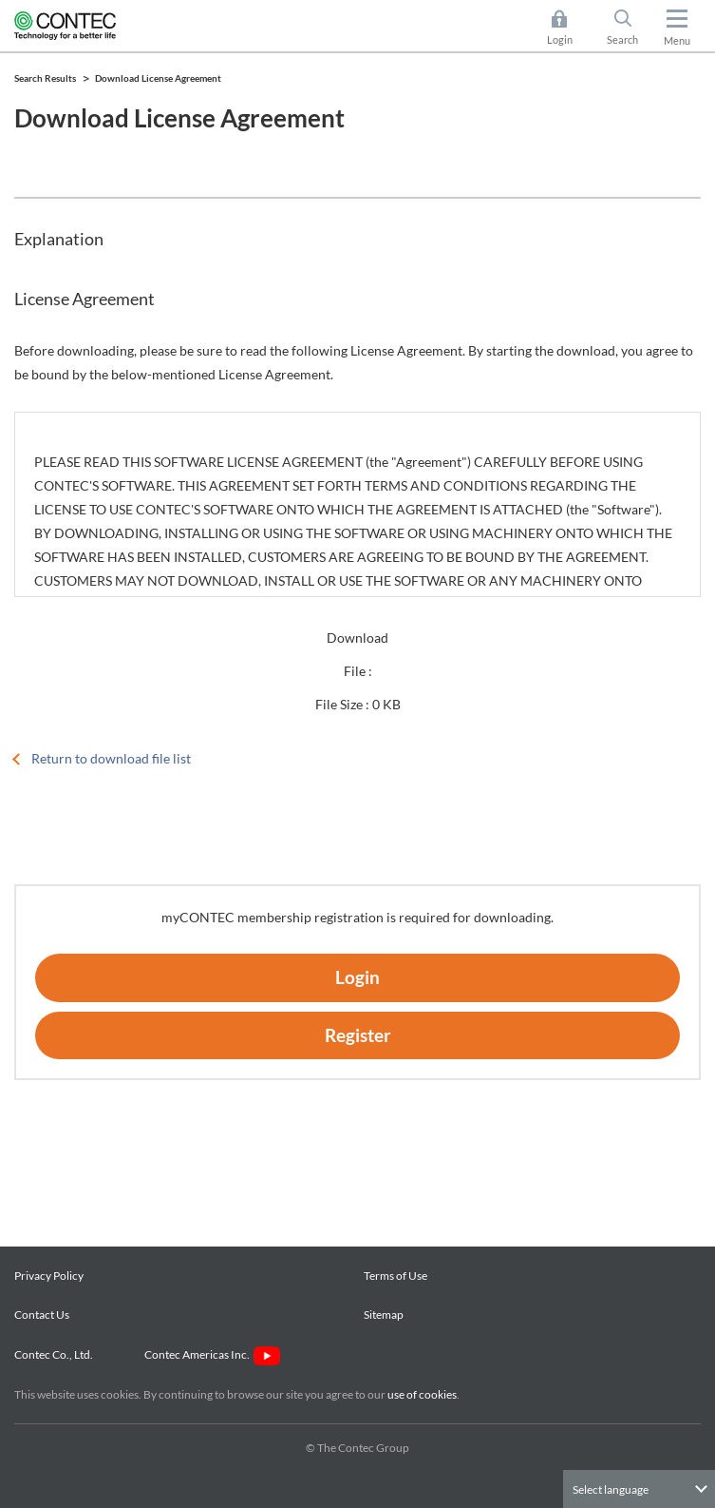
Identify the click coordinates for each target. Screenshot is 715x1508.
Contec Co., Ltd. (55, 1354)
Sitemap (384, 1314)
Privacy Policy (49, 1275)
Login (357, 977)
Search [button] (630, 28)
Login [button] (569, 28)
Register (358, 1035)
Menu (677, 40)
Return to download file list (111, 758)
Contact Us (41, 1314)
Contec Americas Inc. (212, 1354)
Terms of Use (395, 1275)
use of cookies (422, 1394)
